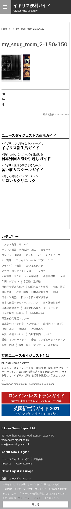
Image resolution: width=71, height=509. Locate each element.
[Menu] (5, 7)
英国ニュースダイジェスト (16, 478)
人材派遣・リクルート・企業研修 (20, 276)
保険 (62, 276)
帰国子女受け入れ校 (13, 286)
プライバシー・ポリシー (30, 498)
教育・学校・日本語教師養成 (32, 292)
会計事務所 (49, 276)
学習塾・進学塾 (32, 281)
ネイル (29, 255)
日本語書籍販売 (10, 307)
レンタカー (42, 271)
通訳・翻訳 (8, 344)
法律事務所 (37, 329)
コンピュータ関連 (11, 255)
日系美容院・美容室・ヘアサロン (20, 323)
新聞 (55, 292)
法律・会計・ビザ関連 (14, 329)
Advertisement (24, 463)
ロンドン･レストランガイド (36, 397)
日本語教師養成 (51, 302)
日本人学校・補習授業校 (34, 297)
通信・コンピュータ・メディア (48, 339)
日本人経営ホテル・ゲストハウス (20, 302)
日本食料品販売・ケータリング (40, 307)
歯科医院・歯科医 (53, 323)
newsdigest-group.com (41, 384)
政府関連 (7, 292)
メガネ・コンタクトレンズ (16, 271)
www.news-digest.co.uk (14, 384)
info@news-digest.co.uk (16, 444)
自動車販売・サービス (40, 334)
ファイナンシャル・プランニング (34, 260)
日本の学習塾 (9, 297)
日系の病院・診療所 (13, 313)
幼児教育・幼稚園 (38, 286)
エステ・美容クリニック (15, 244)
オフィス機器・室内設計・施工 (19, 249)
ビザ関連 (7, 260)
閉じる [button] (36, 504)
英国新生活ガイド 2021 (36, 410)
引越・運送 (59, 286)
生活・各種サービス (13, 334)
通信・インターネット (14, 339)
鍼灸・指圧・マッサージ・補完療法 (38, 344)
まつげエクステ (34, 265)
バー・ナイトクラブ (49, 255)
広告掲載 (38, 459)
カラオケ (46, 249)
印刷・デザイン (10, 281)
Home (5, 29)
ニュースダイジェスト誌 (15, 459)
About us (6, 463)
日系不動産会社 (37, 313)
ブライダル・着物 (11, 265)
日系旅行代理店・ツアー (15, 318)
